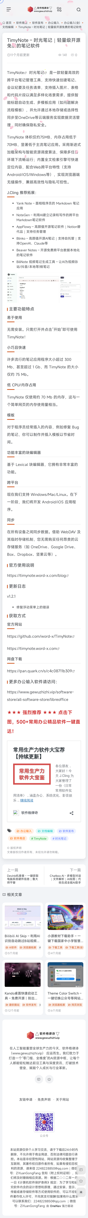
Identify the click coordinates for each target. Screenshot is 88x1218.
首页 (8, 23)
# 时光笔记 (59, 838)
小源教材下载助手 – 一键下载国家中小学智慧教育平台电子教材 (64, 941)
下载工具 (55, 947)
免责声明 (44, 1099)
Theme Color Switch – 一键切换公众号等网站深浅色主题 (64, 998)
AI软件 (11, 947)
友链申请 (25, 1099)
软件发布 (37, 23)
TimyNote (15, 72)
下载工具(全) (74, 947)
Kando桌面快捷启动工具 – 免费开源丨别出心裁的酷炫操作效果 (21, 998)
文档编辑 (8, 27)
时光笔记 (36, 72)
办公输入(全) (72, 23)
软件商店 (21, 23)
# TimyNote (38, 838)
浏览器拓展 (28, 947)
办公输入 (53, 23)
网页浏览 (75, 1004)
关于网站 (62, 1099)
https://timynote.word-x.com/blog (36, 575)
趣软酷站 (12, 1004)
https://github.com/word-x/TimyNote (39, 636)
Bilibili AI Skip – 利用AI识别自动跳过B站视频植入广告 (22, 941)
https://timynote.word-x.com (32, 648)
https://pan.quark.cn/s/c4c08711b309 (39, 670)
